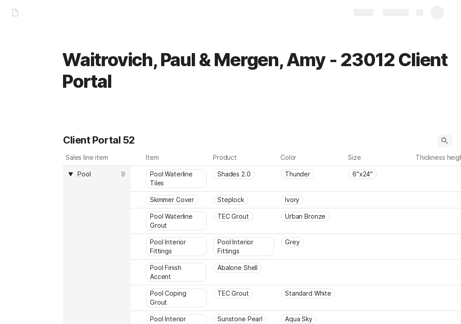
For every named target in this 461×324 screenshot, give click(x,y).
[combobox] (97, 174)
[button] (444, 141)
